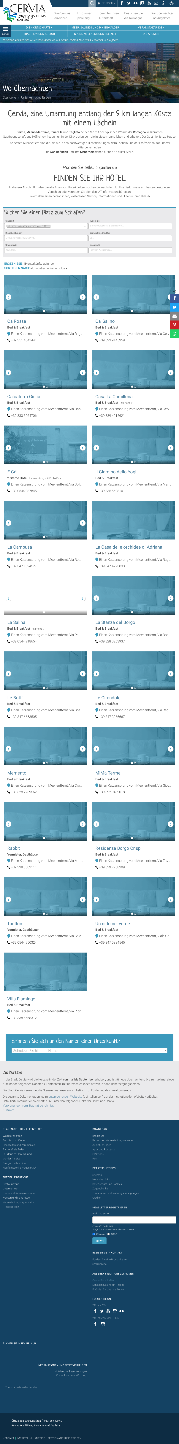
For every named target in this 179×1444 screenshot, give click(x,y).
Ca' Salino (105, 321)
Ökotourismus (11, 1184)
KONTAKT (8, 1438)
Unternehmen (10, 1188)
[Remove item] (8, 226)
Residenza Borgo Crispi (118, 848)
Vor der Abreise (11, 1158)
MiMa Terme (108, 773)
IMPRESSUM (24, 1438)
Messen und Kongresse (16, 1197)
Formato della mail (113, 1228)
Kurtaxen (9, 1110)
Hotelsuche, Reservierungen (71, 1371)
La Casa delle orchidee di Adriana (128, 547)
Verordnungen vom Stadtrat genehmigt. (28, 1105)
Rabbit (13, 848)
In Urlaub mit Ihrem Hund (17, 1154)
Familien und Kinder (14, 1140)
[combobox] (46, 226)
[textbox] (89, 1050)
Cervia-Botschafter (103, 1280)
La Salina (16, 622)
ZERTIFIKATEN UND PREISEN (64, 1438)
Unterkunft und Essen (36, 97)
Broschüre (98, 1135)
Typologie (94, 221)
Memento (16, 773)
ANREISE (39, 1438)
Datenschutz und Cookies (107, 1184)
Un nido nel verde (112, 923)
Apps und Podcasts (103, 1149)
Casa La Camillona (114, 396)
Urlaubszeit (11, 245)
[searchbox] (52, 226)
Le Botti (15, 697)
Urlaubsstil (95, 245)
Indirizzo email (100, 1213)
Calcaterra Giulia (23, 396)
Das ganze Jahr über (15, 1163)
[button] (10, 294)
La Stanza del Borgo (115, 622)
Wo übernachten (12, 1135)
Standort (9, 221)
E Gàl (12, 472)
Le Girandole (108, 697)
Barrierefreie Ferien (14, 1149)
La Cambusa (19, 547)
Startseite (9, 97)
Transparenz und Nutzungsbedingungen (115, 1193)
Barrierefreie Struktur (100, 233)
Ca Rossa (16, 321)
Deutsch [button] (108, 3)
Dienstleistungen (13, 233)
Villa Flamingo (21, 999)
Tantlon (14, 923)
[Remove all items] (85, 226)
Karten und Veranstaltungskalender (113, 1140)
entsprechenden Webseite (65, 1096)
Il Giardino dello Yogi (115, 472)
